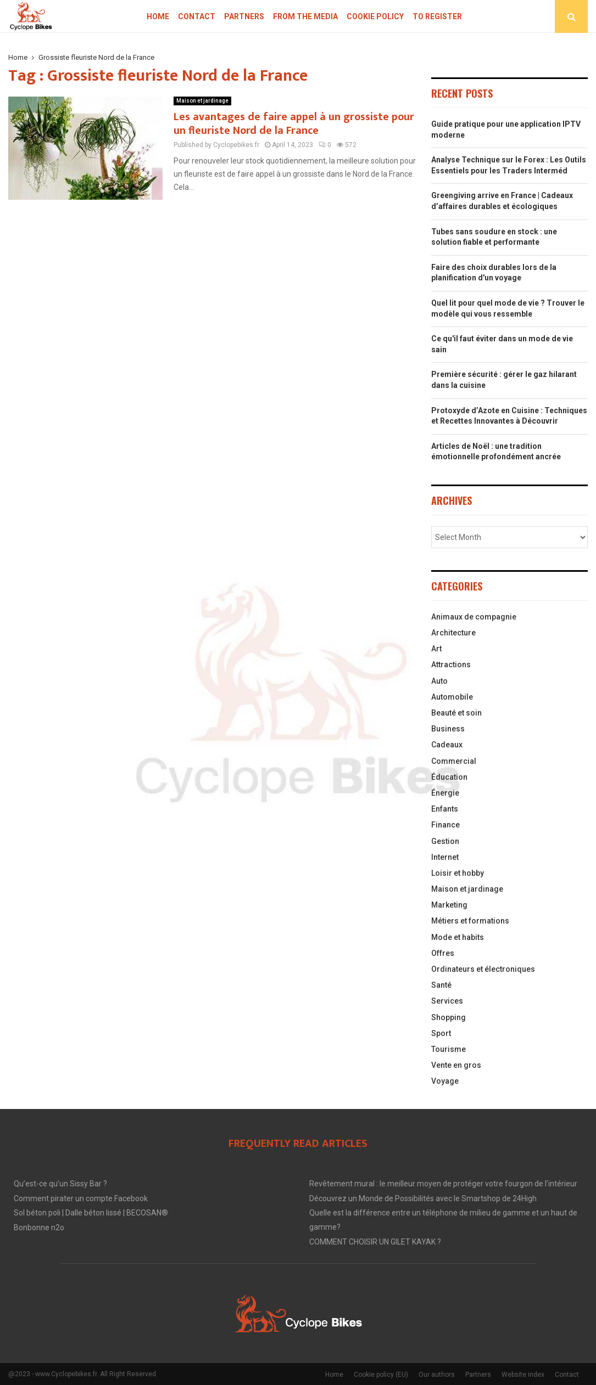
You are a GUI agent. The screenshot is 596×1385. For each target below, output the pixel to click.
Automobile (452, 696)
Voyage (445, 1081)
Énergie (445, 793)
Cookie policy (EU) (381, 1374)
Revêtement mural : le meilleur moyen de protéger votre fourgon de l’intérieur (443, 1183)
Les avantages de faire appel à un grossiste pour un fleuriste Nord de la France (294, 124)
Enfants (444, 808)
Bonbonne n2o (39, 1227)
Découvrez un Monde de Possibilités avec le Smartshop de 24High (423, 1198)
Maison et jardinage (202, 101)
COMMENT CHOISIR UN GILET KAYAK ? (375, 1241)
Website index (523, 1374)
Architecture (453, 632)
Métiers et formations (470, 920)
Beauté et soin (456, 712)
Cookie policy (375, 16)
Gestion (445, 841)
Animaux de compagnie (473, 616)
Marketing (449, 904)
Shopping (448, 1017)
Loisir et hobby (457, 873)
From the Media (305, 16)
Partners (244, 16)
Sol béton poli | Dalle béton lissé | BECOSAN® (91, 1212)
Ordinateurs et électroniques (483, 969)
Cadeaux (447, 744)
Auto (439, 681)
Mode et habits (457, 937)
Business (448, 728)
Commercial (453, 761)
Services (447, 1000)
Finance (445, 824)
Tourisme (448, 1049)
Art (436, 648)
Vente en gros (456, 1065)
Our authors (437, 1374)
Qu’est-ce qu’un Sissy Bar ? (60, 1183)
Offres (442, 953)
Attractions (451, 664)
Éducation (449, 777)
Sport (441, 1033)
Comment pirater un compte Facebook (81, 1198)
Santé (441, 985)
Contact (196, 16)
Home (158, 16)
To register (437, 16)
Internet (445, 857)
